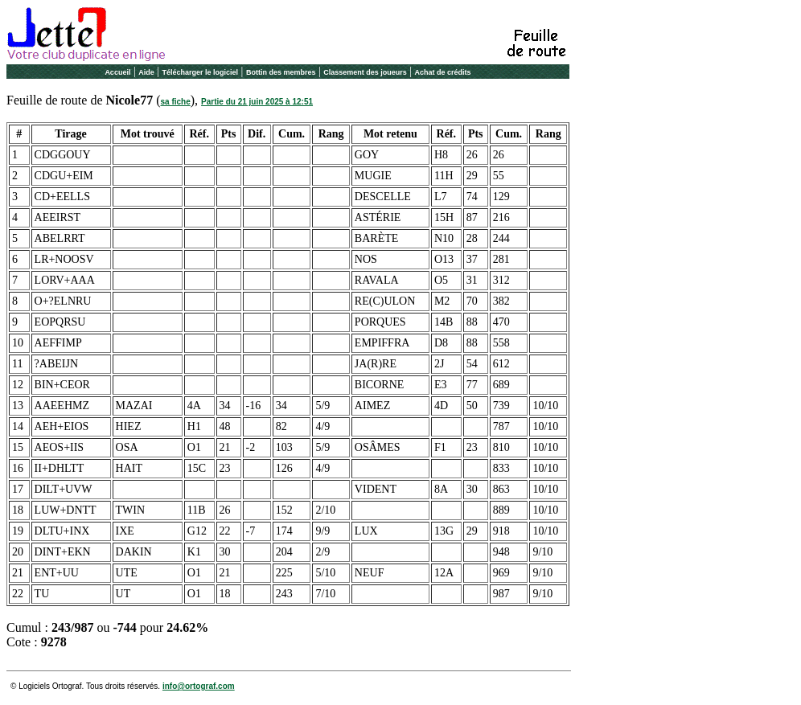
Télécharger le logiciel (200, 72)
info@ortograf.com (198, 686)
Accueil (117, 72)
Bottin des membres (281, 72)
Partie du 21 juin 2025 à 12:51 (257, 101)
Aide (146, 72)
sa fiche (176, 101)
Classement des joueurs (365, 72)
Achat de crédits (443, 72)
